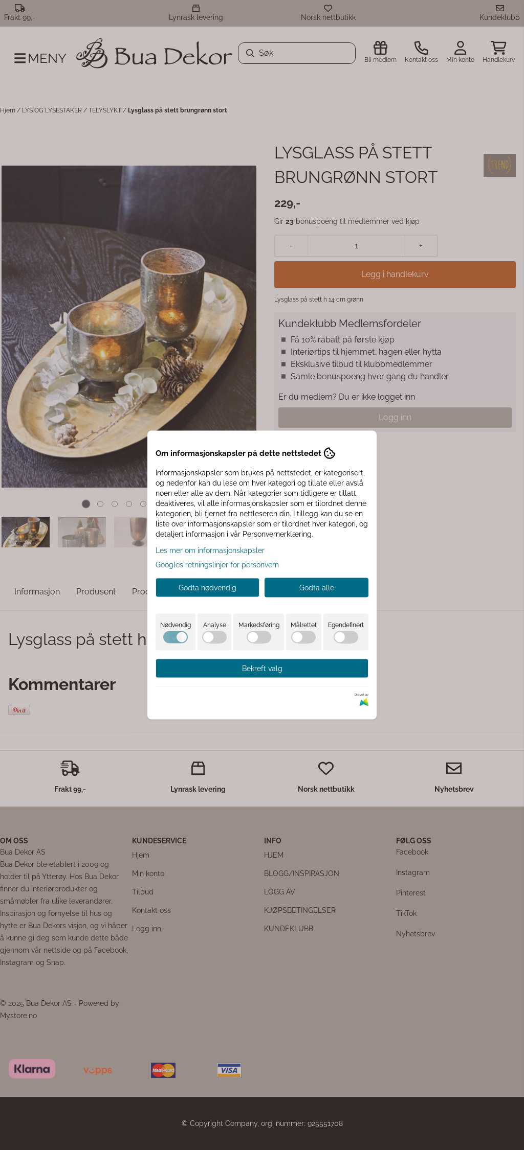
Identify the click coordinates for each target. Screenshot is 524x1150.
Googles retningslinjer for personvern (217, 565)
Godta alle (316, 588)
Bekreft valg (262, 668)
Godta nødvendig (207, 588)
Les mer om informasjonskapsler (210, 550)
